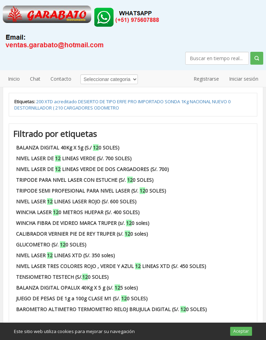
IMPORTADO (151, 101)
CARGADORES (79, 108)
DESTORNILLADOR (33, 108)
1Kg (185, 101)
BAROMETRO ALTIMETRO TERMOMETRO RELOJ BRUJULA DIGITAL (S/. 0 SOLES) (111, 309)
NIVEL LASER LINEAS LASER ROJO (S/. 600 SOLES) (76, 201)
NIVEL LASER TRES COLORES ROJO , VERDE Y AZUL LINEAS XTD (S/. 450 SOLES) (111, 266)
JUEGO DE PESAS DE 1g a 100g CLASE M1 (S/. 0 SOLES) (82, 298)
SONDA (173, 101)
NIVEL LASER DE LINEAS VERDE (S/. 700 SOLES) (74, 158)
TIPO (111, 101)
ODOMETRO (106, 108)
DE (103, 101)
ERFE (122, 101)
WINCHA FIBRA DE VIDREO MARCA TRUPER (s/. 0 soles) (82, 223)
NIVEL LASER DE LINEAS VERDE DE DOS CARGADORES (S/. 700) (92, 169)
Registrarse (206, 78)
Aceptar (241, 331)
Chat (35, 78)
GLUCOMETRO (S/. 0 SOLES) (51, 244)
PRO (133, 101)
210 (59, 108)
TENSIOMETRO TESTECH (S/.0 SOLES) (62, 277)
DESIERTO (89, 101)
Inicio (14, 78)
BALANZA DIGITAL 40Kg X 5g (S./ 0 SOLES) (67, 147)
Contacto (60, 78)
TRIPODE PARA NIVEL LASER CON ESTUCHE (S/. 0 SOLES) (85, 180)
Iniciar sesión (243, 78)
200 (40, 101)
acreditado (66, 101)
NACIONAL (201, 101)
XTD (49, 101)
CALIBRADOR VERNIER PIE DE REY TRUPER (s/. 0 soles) (82, 233)
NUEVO (220, 101)
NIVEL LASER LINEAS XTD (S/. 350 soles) (65, 255)
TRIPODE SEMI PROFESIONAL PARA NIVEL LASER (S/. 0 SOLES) (91, 190)
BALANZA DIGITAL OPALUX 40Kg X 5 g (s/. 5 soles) (77, 287)
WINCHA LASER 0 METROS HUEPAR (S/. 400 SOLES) (78, 212)
